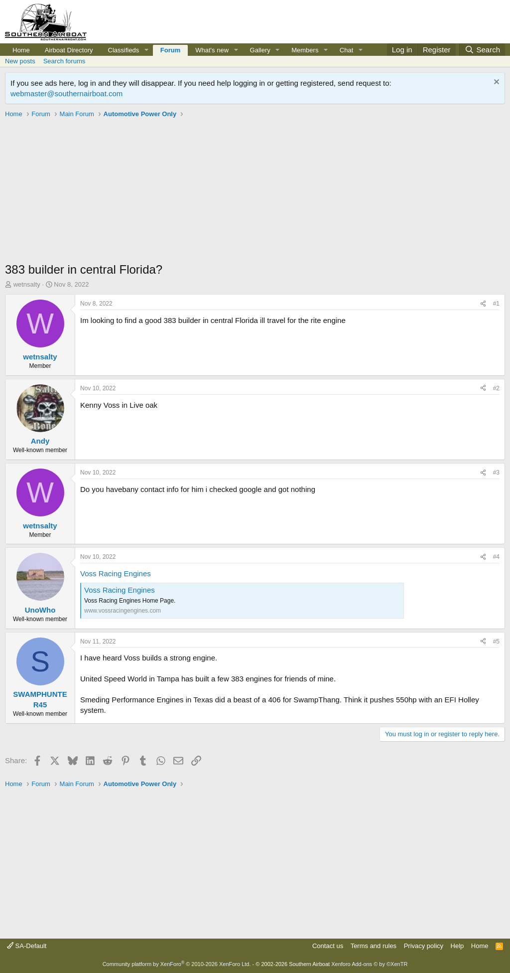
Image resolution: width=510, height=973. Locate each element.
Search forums (64, 61)
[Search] (482, 49)
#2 (496, 388)
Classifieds (123, 50)
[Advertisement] (255, 191)
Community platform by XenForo (177, 964)
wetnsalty (26, 284)
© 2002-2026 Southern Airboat (292, 964)
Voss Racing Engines (115, 573)
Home (21, 50)
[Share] (483, 304)
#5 (496, 641)
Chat (346, 50)
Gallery (260, 50)
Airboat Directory (69, 50)
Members (304, 50)
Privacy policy (423, 946)
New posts (20, 61)
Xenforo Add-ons (369, 964)
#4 (496, 556)
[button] (146, 50)
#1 (496, 303)
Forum (170, 50)
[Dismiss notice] (495, 83)
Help (457, 946)
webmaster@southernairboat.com (66, 93)
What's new (212, 50)
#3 (496, 472)
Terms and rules (373, 946)
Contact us (327, 946)
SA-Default (26, 946)
